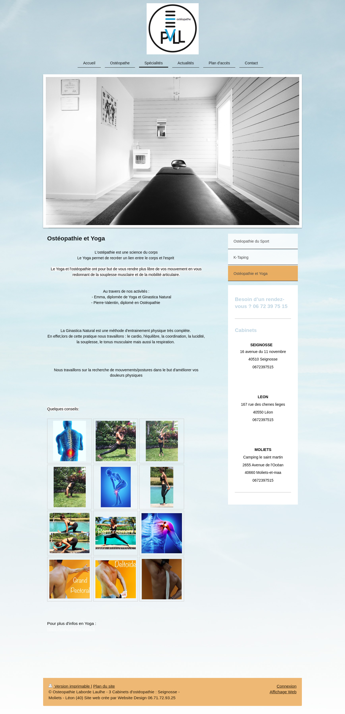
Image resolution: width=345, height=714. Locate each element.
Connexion (286, 686)
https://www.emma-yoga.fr (71, 629)
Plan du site (104, 686)
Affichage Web (283, 692)
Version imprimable (70, 686)
